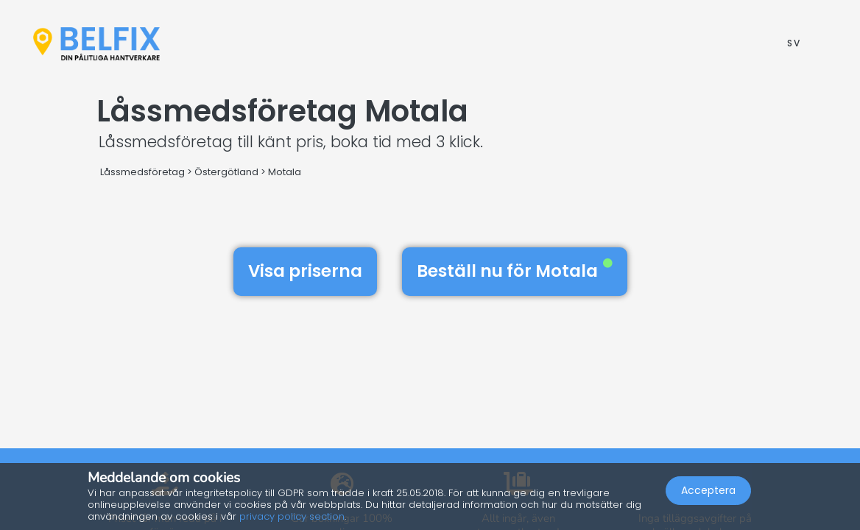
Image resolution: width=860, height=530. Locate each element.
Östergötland (226, 172)
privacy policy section (292, 516)
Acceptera (708, 490)
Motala (284, 172)
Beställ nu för (515, 270)
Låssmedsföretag (142, 172)
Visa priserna (305, 271)
